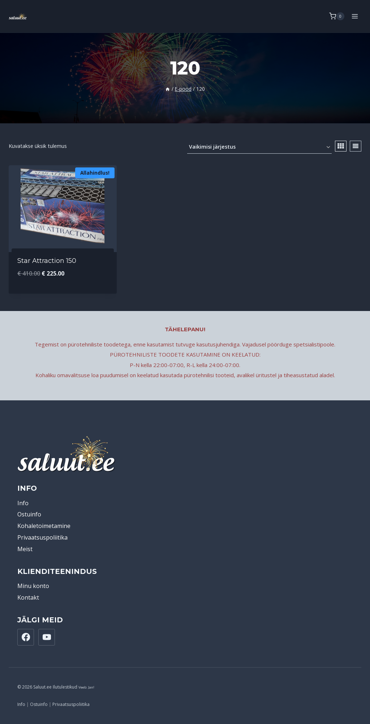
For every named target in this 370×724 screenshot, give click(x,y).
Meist (25, 549)
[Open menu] (354, 16)
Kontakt (28, 597)
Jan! (91, 687)
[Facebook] (25, 637)
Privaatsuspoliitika (42, 537)
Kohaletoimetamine (43, 526)
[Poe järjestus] (259, 147)
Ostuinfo (29, 514)
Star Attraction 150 (46, 261)
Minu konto (33, 586)
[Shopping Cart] (336, 16)
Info (23, 503)
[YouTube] (46, 637)
